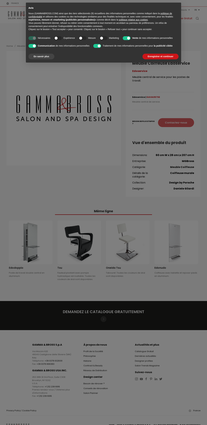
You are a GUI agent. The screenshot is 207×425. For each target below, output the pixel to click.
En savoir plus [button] (41, 56)
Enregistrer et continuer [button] (160, 56)
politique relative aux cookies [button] (133, 19)
